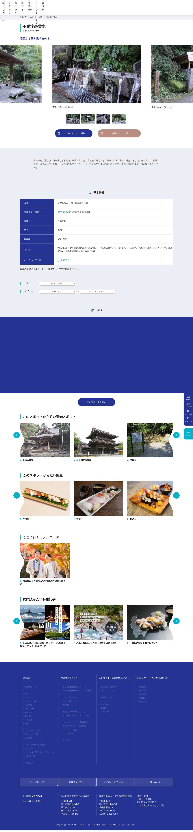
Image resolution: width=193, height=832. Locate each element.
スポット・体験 (35, 19)
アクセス (28, 721)
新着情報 (178, 12)
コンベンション (69, 699)
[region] (118, 5)
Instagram (105, 713)
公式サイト (64, 262)
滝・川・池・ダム (96, 293)
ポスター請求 (68, 735)
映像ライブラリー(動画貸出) (74, 728)
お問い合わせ (106, 699)
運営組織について (108, 692)
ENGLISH (143, 688)
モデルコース (30, 710)
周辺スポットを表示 (96, 404)
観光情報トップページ (34, 688)
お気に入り (29, 764)
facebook (105, 706)
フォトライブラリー (39, 784)
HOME (23, 19)
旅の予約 (28, 718)
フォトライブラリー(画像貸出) (75, 724)
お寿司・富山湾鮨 (132, 12)
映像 (26, 725)
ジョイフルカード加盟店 (35, 746)
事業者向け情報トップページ (75, 688)
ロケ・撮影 (67, 703)
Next (165, 78)
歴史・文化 (57, 293)
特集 (26, 695)
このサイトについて (109, 688)
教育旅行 (66, 706)
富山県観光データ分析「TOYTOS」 (78, 692)
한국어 (142, 700)
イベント (28, 714)
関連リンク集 (30, 757)
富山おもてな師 (31, 736)
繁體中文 (143, 692)
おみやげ (28, 706)
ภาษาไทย (143, 703)
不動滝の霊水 (51, 19)
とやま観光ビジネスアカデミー (76, 717)
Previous (28, 78)
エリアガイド (74, 12)
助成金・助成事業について (74, 713)
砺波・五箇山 (57, 285)
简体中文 (143, 696)
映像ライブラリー (77, 784)
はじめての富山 (53, 12)
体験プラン (93, 12)
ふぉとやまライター (157, 12)
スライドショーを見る (75, 135)
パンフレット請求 (70, 731)
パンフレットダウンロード (116, 784)
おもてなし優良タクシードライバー (40, 754)
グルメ (27, 699)
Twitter (103, 709)
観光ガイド (111, 12)
